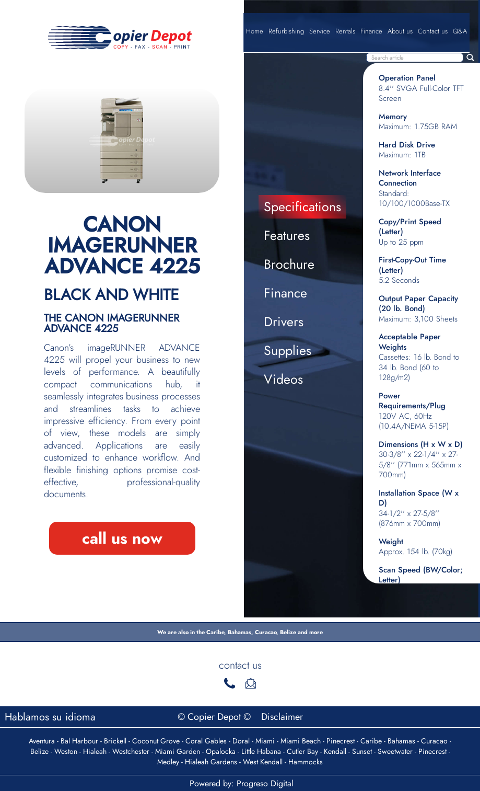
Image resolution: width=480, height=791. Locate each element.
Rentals (345, 31)
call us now (122, 538)
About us (400, 31)
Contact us (433, 31)
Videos (283, 379)
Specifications (302, 206)
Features (287, 235)
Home (254, 31)
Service (319, 31)
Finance (371, 31)
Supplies (287, 350)
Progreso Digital (265, 783)
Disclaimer (282, 717)
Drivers (283, 321)
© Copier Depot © (215, 717)
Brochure (289, 264)
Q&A (460, 31)
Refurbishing (286, 31)
